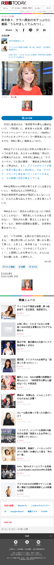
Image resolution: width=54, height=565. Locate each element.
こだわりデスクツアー (40, 506)
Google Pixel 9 (17, 511)
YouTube (38, 544)
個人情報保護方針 (39, 549)
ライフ (48, 8)
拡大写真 (28, 118)
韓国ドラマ (32, 511)
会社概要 (28, 549)
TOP (27, 536)
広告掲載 (20, 549)
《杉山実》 (48, 261)
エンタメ (38, 8)
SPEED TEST (27, 8)
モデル (34, 267)
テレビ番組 (10, 267)
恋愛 (23, 267)
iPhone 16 (22, 506)
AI (5, 511)
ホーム (5, 8)
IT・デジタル (16, 8)
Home (15, 544)
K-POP (44, 511)
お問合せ (12, 549)
